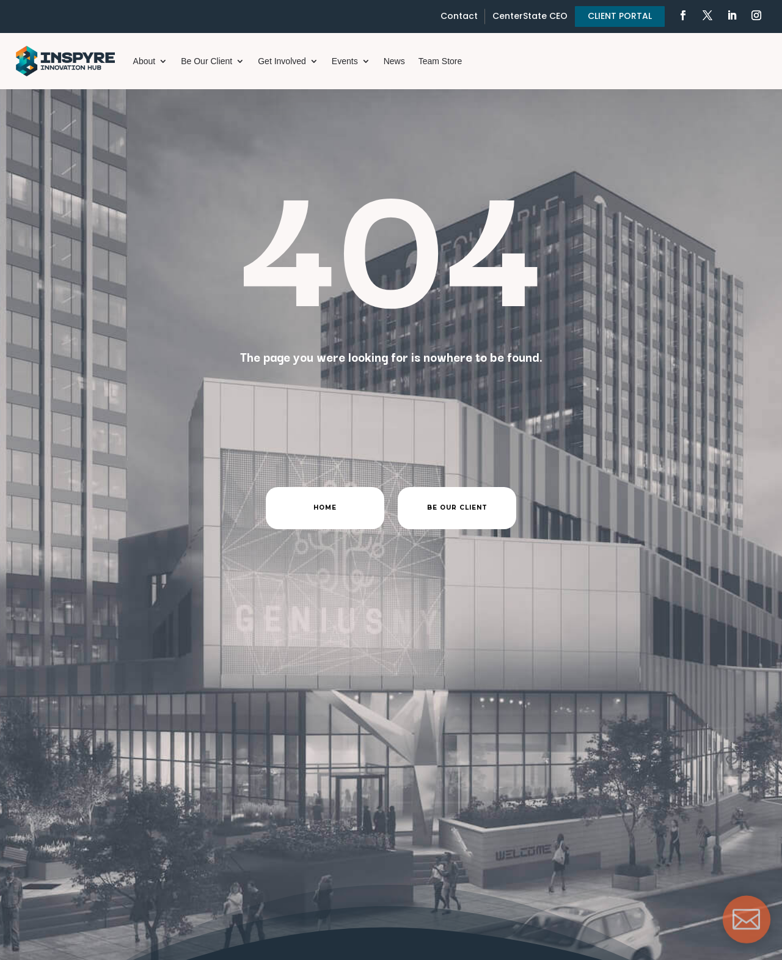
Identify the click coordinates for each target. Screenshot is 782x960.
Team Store (440, 61)
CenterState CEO (530, 16)
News (394, 61)
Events (345, 61)
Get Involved (282, 61)
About (144, 61)
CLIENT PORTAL (620, 16)
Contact (459, 16)
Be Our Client (206, 61)
